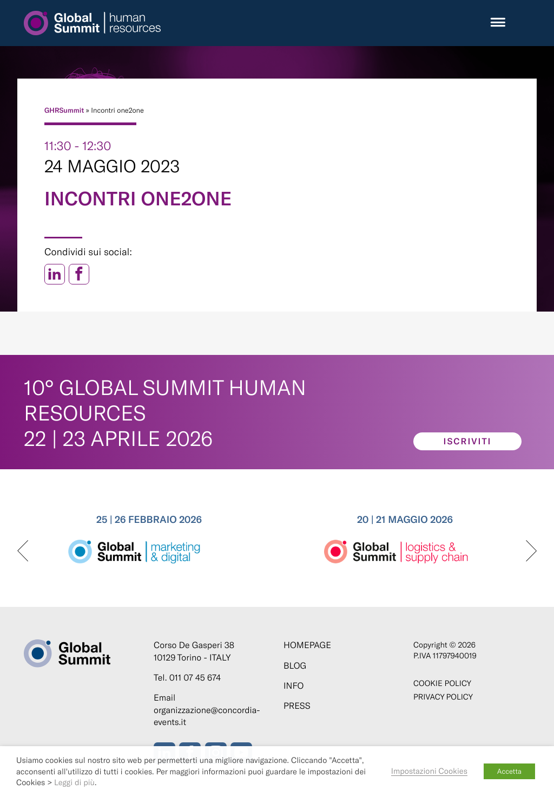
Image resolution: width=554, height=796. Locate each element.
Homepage (307, 645)
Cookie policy (442, 683)
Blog (294, 666)
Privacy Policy (443, 696)
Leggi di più (74, 782)
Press (297, 706)
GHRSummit (64, 110)
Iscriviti (468, 441)
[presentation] (22, 551)
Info (293, 686)
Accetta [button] (509, 771)
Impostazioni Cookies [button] (429, 770)
